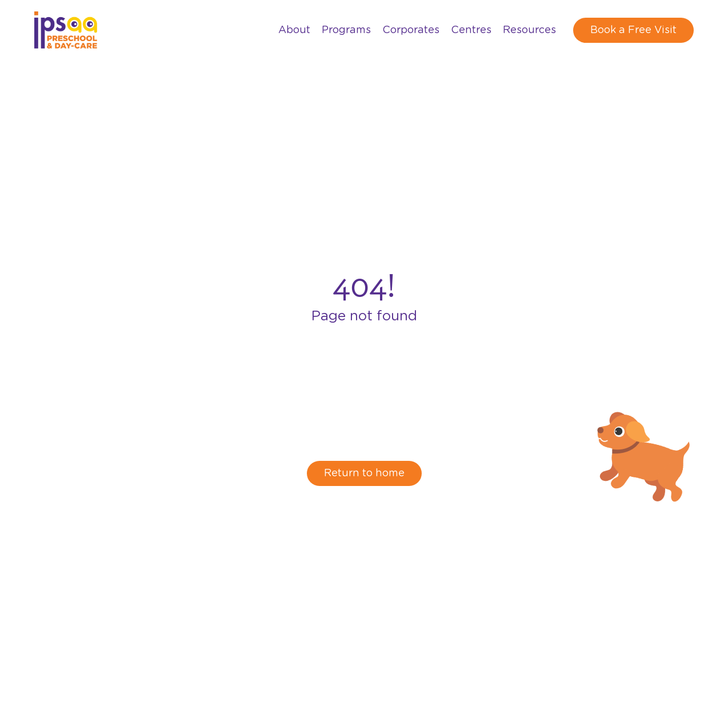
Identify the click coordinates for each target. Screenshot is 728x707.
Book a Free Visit (633, 30)
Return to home (364, 473)
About (294, 30)
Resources (529, 30)
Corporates (410, 30)
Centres (471, 30)
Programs (346, 30)
